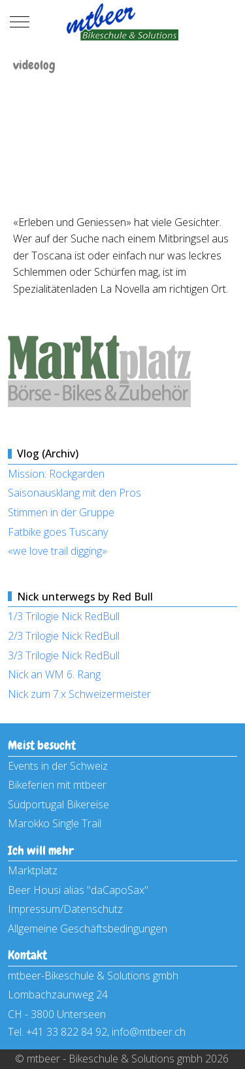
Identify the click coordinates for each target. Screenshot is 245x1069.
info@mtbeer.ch (149, 1032)
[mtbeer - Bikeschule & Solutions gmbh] (122, 22)
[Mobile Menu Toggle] (19, 22)
